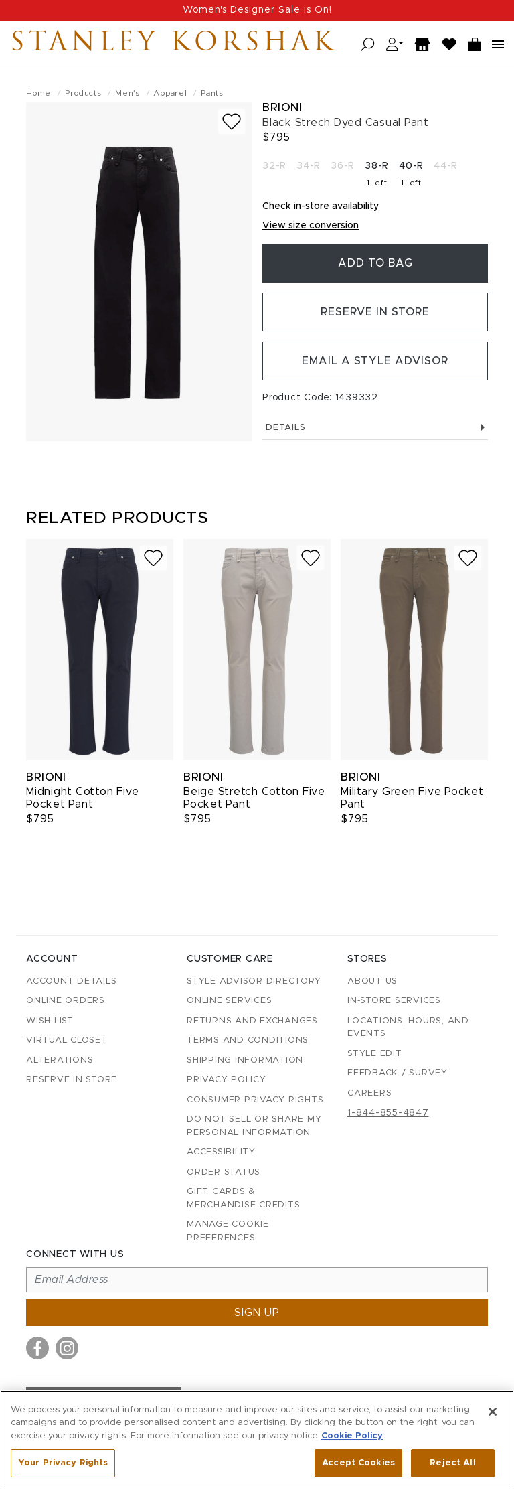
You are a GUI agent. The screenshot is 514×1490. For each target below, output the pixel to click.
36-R (343, 166)
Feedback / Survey (397, 1073)
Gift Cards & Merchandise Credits (243, 1198)
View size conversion (310, 225)
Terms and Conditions (248, 1040)
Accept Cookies (358, 1463)
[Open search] (368, 44)
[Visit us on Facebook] (37, 1348)
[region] (257, 1440)
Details (375, 427)
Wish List (50, 1021)
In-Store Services (394, 1000)
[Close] (492, 1411)
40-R (411, 166)
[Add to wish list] (231, 121)
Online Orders (65, 1000)
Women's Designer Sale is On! (257, 10)
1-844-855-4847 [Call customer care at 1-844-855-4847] (388, 1113)
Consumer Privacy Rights (255, 1100)
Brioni (282, 107)
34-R (308, 166)
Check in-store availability (320, 206)
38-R (377, 166)
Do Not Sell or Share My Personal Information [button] (254, 1126)
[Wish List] (450, 44)
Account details (71, 981)
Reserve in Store (375, 312)
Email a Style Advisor (375, 361)
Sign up (257, 1312)
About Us (372, 981)
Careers (369, 1093)
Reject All (452, 1463)
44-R (446, 166)
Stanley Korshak (173, 44)
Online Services (229, 1000)
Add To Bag (375, 263)
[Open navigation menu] (498, 44)
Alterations (59, 1060)
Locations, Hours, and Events (408, 1028)
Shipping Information (245, 1060)
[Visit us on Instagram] (67, 1348)
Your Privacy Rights (63, 1463)
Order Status (223, 1172)
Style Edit (374, 1053)
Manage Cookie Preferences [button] (228, 1231)
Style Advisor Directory (254, 981)
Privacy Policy (226, 1079)
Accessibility (221, 1152)
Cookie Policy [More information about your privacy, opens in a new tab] (352, 1436)
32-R (274, 166)
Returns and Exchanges (252, 1021)
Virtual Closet (67, 1040)
